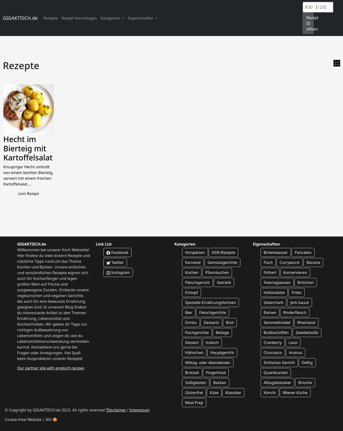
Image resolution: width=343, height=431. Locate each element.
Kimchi (270, 392)
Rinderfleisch (294, 312)
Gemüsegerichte (222, 262)
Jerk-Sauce (299, 302)
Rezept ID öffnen (310, 23)
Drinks (191, 322)
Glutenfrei (194, 392)
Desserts (211, 322)
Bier (188, 312)
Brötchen (306, 282)
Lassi (293, 342)
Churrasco (273, 352)
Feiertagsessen (277, 282)
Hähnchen (194, 352)
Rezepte (50, 18)
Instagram (118, 272)
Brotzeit (192, 372)
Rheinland (306, 322)
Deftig (307, 362)
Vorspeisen (195, 252)
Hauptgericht (222, 352)
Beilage (222, 332)
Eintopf (191, 292)
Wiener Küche (295, 392)
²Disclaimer (116, 410)
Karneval (193, 262)
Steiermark (273, 302)
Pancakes (303, 252)
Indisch (212, 342)
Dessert (192, 342)
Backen (219, 382)
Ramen (270, 312)
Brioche (305, 382)
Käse (214, 392)
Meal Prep (194, 402)
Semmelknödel (277, 322)
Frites (297, 292)
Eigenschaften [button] (141, 18)
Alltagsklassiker (277, 382)
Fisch (268, 262)
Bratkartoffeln (276, 332)
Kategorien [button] (111, 18)
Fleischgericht (197, 282)
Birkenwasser (276, 252)
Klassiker (233, 392)
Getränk (224, 282)
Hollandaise (274, 292)
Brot (230, 322)
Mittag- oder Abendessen (207, 362)
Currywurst (290, 262)
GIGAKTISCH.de (20, 18)
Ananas (295, 352)
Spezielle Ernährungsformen (210, 302)
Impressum (139, 410)
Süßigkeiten (195, 382)
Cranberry (273, 342)
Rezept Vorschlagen (79, 18)
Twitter (115, 262)
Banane (313, 262)
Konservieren (295, 272)
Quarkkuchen (276, 372)
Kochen (191, 272)
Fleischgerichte (212, 312)
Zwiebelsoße (307, 332)
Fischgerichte (197, 332)
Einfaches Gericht (279, 362)
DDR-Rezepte (223, 252)
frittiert (270, 272)
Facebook (117, 252)
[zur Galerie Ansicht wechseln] (336, 63)
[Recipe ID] (318, 7)
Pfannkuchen (217, 272)
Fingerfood (216, 372)
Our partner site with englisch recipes (50, 368)
